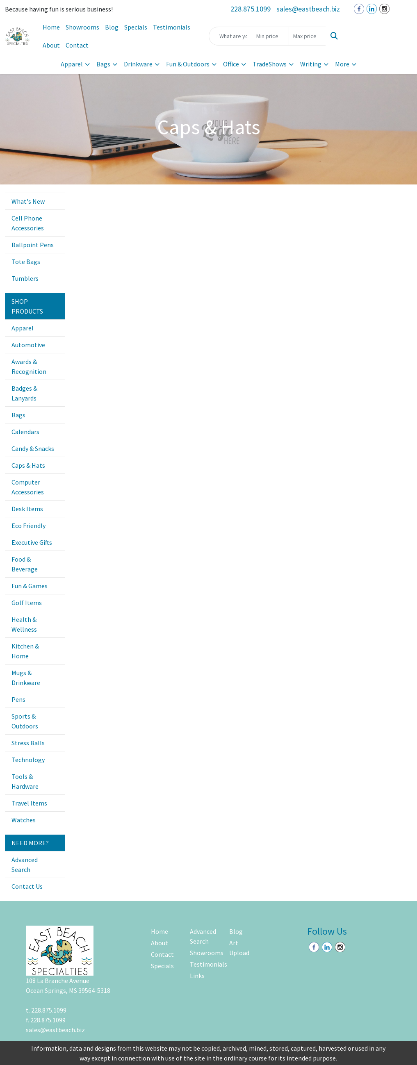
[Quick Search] (230, 36)
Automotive (28, 345)
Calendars (25, 432)
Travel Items (29, 803)
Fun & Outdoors (188, 64)
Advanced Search (24, 865)
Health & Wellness (24, 624)
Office (231, 64)
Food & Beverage (24, 564)
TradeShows (270, 64)
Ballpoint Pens (32, 245)
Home (51, 27)
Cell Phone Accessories (27, 223)
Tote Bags (25, 261)
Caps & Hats (28, 465)
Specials (135, 27)
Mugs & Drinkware (25, 678)
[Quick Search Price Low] (270, 36)
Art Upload (239, 948)
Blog (111, 27)
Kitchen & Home (25, 651)
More (342, 64)
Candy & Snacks (32, 448)
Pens (18, 699)
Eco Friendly (28, 525)
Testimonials (171, 27)
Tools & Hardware (25, 781)
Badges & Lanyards (24, 393)
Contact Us (27, 886)
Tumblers (25, 278)
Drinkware (138, 64)
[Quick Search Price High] (307, 36)
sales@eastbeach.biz (308, 9)
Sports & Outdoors (24, 721)
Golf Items (26, 602)
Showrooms (82, 27)
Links (197, 976)
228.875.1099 (250, 9)
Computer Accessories (27, 487)
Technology (28, 760)
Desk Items (27, 509)
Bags (103, 64)
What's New (28, 201)
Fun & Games (29, 586)
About (51, 45)
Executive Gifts (31, 542)
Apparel (72, 64)
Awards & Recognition (28, 366)
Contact (77, 45)
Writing (310, 64)
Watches (23, 820)
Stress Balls (28, 743)
